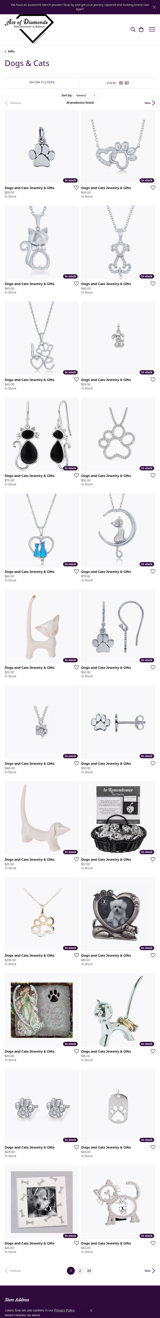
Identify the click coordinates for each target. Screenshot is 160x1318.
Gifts (11, 51)
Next (148, 103)
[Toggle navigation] (152, 29)
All (89, 1270)
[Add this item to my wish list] (75, 187)
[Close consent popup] (91, 1310)
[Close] (154, 7)
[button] (133, 29)
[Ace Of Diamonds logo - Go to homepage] (29, 29)
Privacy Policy (64, 1310)
